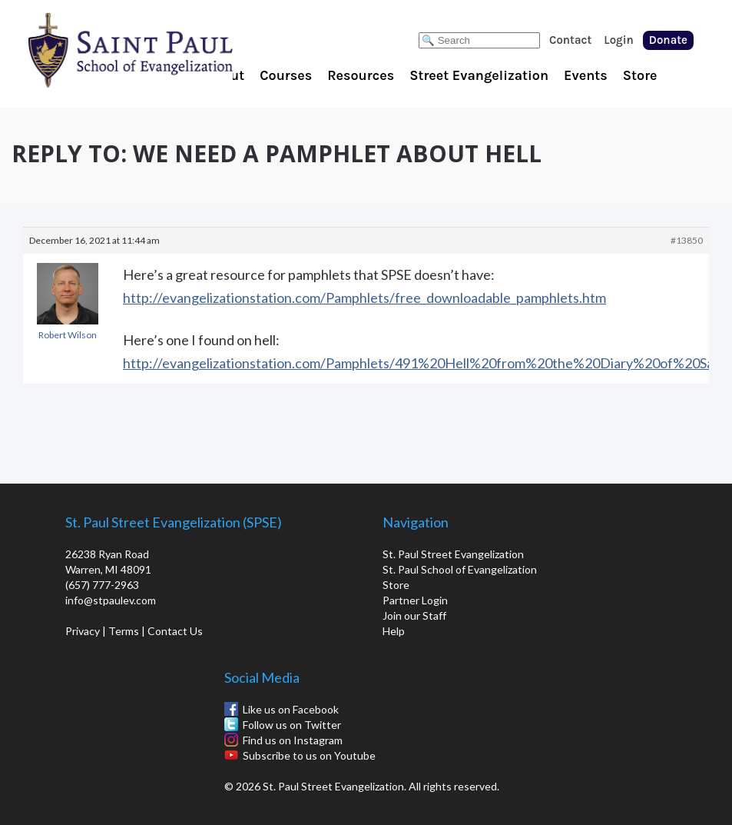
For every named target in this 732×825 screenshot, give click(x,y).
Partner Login (415, 600)
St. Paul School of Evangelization (161, 50)
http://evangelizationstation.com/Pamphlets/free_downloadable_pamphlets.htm (364, 297)
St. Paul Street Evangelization (453, 554)
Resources (360, 75)
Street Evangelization (478, 75)
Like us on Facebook (291, 709)
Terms (123, 630)
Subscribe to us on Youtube (309, 755)
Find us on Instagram (293, 740)
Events (586, 75)
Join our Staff (414, 615)
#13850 (687, 240)
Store (640, 75)
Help (394, 630)
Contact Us (175, 630)
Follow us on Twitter (292, 724)
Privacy (82, 630)
